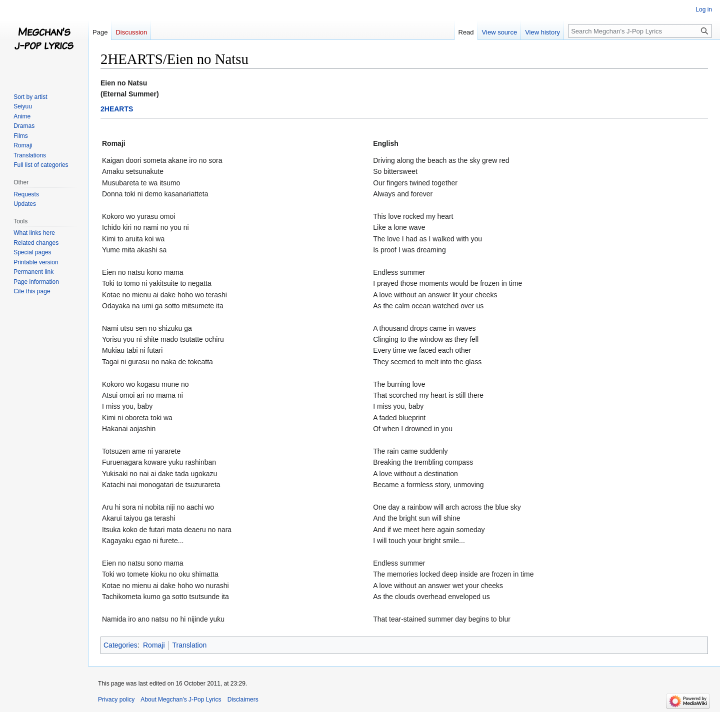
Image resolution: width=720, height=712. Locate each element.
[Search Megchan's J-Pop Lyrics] (640, 31)
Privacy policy (116, 699)
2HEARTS (116, 109)
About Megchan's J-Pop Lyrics (180, 699)
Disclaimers (243, 699)
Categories (121, 645)
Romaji (154, 645)
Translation (189, 645)
